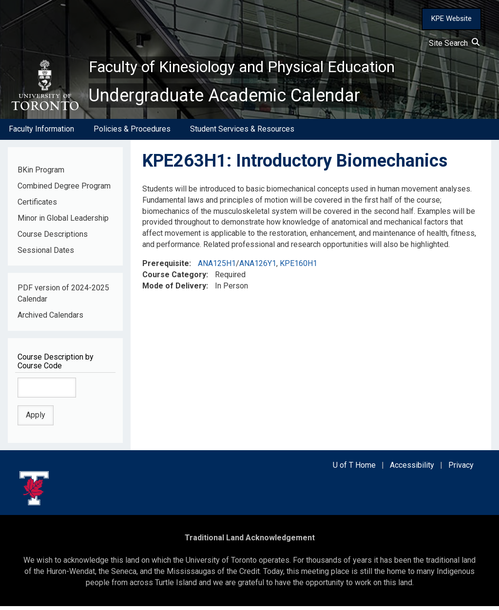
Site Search (454, 43)
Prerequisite (165, 267)
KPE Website (451, 18)
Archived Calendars (50, 319)
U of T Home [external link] (354, 469)
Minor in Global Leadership (63, 222)
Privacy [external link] (461, 469)
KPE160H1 (298, 267)
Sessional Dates (46, 254)
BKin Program (41, 173)
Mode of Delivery (174, 289)
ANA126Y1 (257, 267)
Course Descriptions (53, 238)
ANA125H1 (217, 267)
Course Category (174, 278)
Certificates (37, 205)
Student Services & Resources (242, 133)
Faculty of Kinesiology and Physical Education (267, 68)
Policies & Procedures (132, 133)
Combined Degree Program (64, 189)
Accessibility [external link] (412, 469)
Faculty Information (41, 133)
